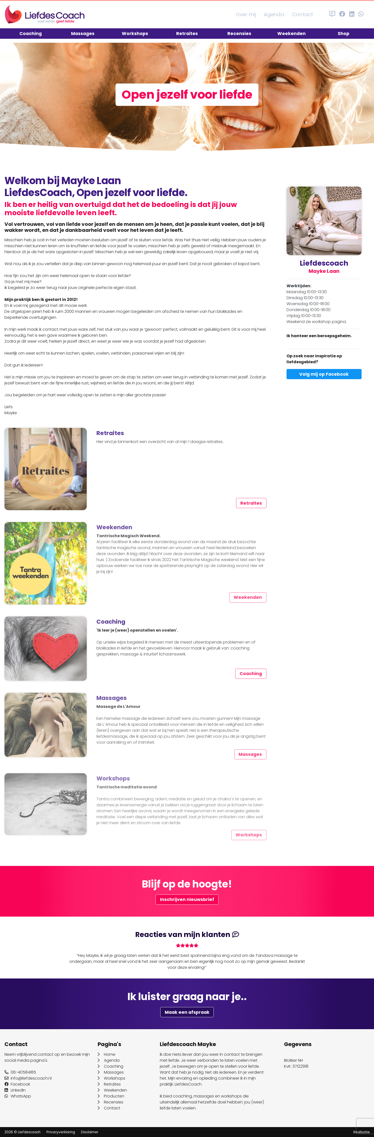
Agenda (274, 14)
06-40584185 (20, 1072)
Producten (111, 1096)
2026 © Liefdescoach (22, 1132)
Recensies (239, 34)
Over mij (246, 14)
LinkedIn (15, 1090)
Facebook (17, 1084)
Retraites (187, 34)
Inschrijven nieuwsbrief (187, 899)
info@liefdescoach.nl (28, 1078)
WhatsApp (17, 1096)
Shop (343, 34)
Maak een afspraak (187, 1012)
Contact (302, 14)
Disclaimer (89, 1132)
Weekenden (291, 34)
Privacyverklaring (60, 1132)
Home (106, 1054)
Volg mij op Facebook (324, 374)
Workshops (135, 34)
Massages (82, 34)
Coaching (30, 34)
